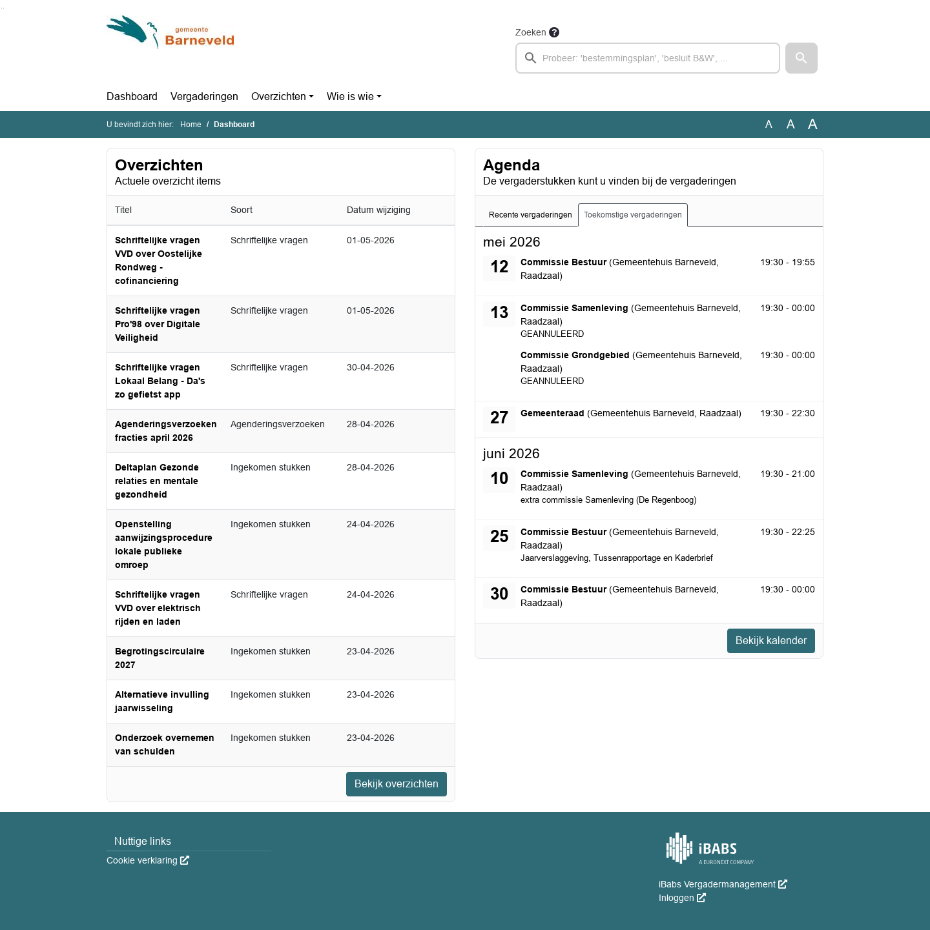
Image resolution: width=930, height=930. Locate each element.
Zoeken (530, 32)
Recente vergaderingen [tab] (530, 214)
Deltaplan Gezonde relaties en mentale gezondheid (157, 481)
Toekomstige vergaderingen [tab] (633, 214)
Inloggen (682, 898)
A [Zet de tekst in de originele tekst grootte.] (768, 124)
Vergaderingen (204, 96)
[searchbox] (647, 58)
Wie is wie (350, 96)
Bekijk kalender (771, 640)
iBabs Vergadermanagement (723, 884)
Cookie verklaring (148, 860)
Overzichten (278, 96)
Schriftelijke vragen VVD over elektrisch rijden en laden (158, 608)
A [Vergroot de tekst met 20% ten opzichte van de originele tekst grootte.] (791, 124)
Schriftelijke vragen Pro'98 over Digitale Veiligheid (157, 324)
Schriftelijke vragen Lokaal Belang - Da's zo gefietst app (160, 380)
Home (191, 124)
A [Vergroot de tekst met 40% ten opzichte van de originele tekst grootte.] (813, 124)
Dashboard (132, 96)
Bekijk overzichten (397, 783)
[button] (801, 58)
